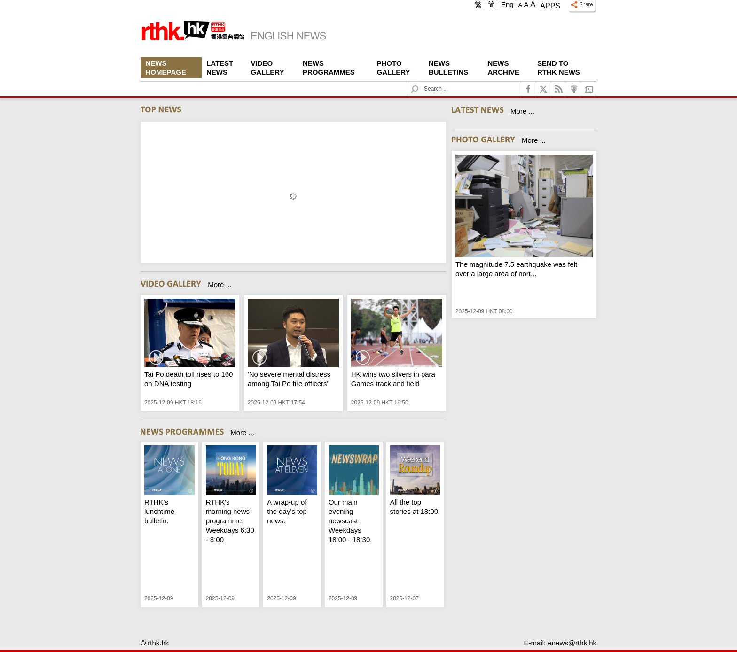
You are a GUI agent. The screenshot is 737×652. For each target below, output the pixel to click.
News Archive (504, 67)
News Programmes (329, 67)
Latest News (219, 67)
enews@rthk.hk (572, 643)
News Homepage (166, 67)
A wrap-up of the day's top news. (287, 511)
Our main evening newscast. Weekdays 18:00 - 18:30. (350, 520)
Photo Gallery (393, 67)
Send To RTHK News (558, 67)
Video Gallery (267, 67)
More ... (220, 284)
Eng (507, 4)
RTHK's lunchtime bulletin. (159, 511)
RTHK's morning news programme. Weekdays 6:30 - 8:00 (230, 520)
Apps (550, 6)
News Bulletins (448, 67)
